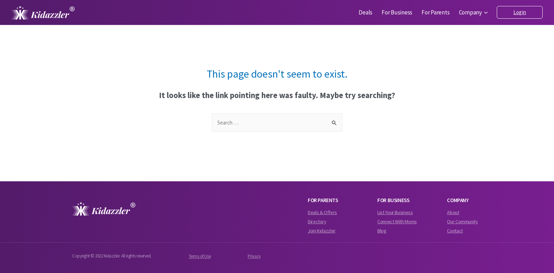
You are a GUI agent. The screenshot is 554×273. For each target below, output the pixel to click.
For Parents (435, 12)
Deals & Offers (322, 212)
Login (519, 12)
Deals (365, 12)
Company (473, 12)
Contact (454, 231)
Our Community (462, 221)
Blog (382, 231)
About (453, 212)
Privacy (254, 256)
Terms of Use (200, 256)
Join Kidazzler (322, 231)
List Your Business (395, 212)
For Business (397, 12)
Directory (317, 221)
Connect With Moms (397, 221)
